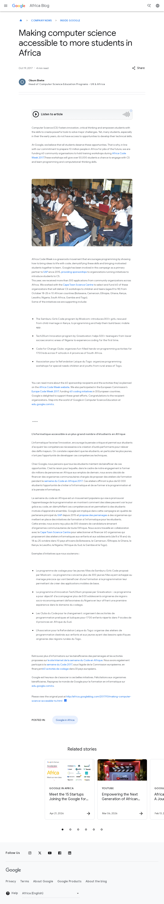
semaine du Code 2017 (59, 664)
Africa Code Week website (54, 387)
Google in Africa (65, 720)
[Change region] (51, 893)
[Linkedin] (69, 853)
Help (12, 893)
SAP (45, 271)
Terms (24, 881)
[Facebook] (59, 853)
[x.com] (40, 853)
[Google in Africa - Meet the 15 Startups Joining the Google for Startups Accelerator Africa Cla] (55, 789)
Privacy (11, 881)
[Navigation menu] (5, 5)
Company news (41, 20)
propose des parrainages (93, 515)
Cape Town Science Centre (78, 284)
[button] (138, 68)
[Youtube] (49, 853)
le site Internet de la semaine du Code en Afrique (75, 660)
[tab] (62, 829)
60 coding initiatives (80, 391)
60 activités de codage (55, 668)
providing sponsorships (74, 271)
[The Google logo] (13, 870)
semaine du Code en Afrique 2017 (63, 481)
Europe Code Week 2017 (45, 391)
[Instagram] (30, 853)
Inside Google (70, 20)
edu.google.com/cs (43, 404)
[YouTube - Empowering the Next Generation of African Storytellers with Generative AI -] (108, 789)
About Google (43, 881)
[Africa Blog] (21, 20)
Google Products (69, 881)
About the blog (96, 881)
